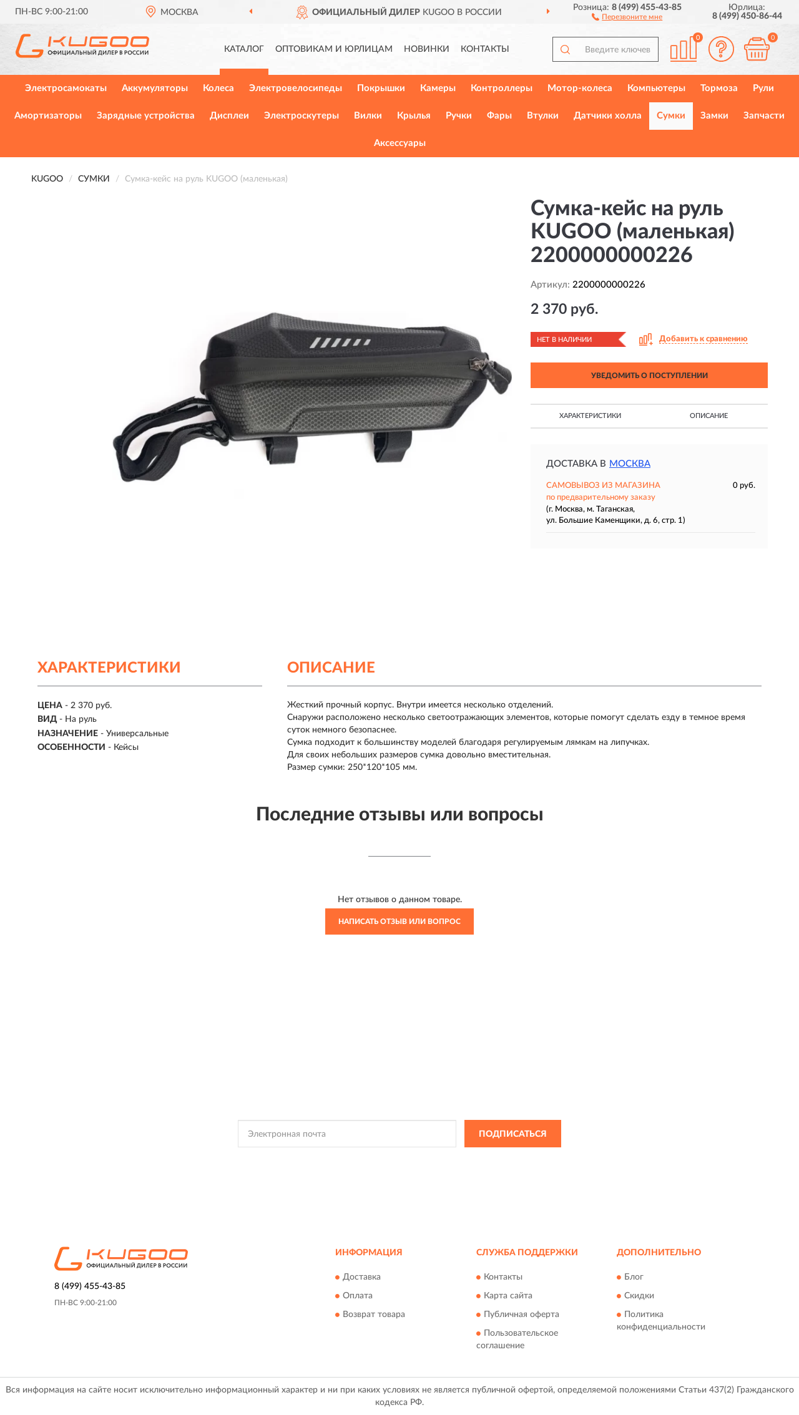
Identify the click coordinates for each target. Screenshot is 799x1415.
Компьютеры (656, 88)
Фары (499, 115)
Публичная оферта (521, 1314)
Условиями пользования (508, 1161)
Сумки (671, 115)
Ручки (459, 115)
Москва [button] (629, 464)
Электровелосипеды (295, 88)
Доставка (362, 1277)
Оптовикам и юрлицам (334, 49)
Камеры (438, 88)
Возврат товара (374, 1314)
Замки (714, 115)
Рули (763, 88)
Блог (634, 1277)
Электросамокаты (66, 88)
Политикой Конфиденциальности (399, 1161)
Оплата (358, 1295)
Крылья (414, 115)
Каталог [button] (244, 49)
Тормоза (719, 88)
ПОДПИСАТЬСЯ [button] (513, 1134)
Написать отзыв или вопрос (399, 921)
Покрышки (381, 88)
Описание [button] (709, 415)
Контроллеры (501, 88)
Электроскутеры (301, 115)
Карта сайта (508, 1295)
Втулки (543, 115)
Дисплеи (229, 115)
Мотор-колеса (579, 88)
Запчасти (764, 115)
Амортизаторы (48, 115)
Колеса (218, 88)
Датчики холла (608, 115)
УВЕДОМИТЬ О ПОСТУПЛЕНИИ (649, 375)
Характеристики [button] (590, 415)
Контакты (485, 49)
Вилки (368, 115)
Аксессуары (400, 143)
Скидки (639, 1295)
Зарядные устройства (146, 115)
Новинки (426, 49)
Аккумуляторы (155, 88)
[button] (627, 16)
